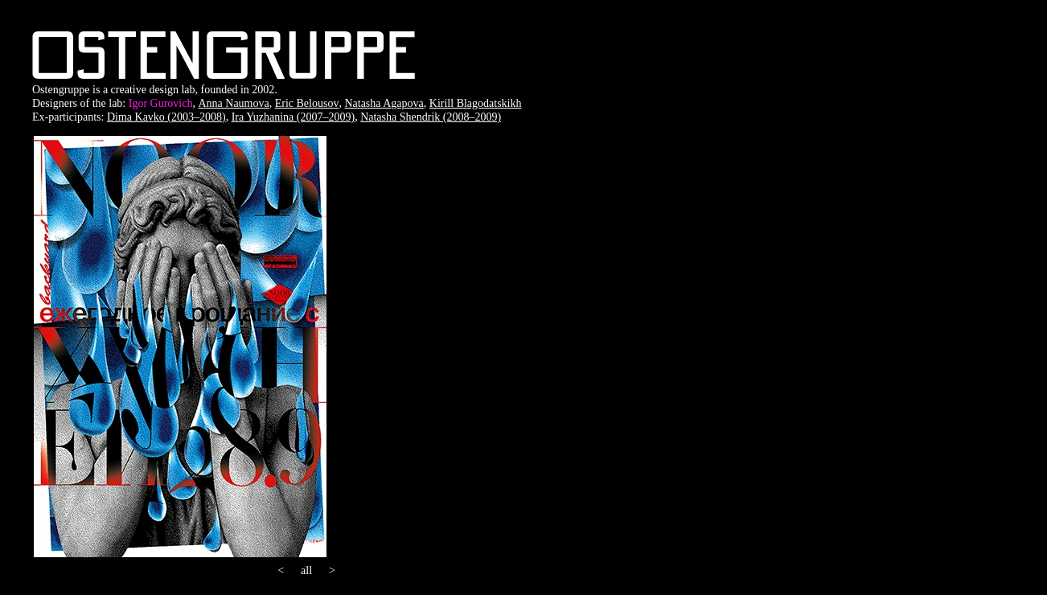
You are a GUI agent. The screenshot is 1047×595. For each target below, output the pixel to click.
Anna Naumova (233, 103)
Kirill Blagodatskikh (475, 103)
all (306, 570)
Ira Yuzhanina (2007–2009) (293, 117)
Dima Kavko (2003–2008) (166, 117)
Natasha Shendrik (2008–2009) (430, 117)
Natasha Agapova (383, 103)
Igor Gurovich (161, 103)
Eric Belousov (307, 103)
